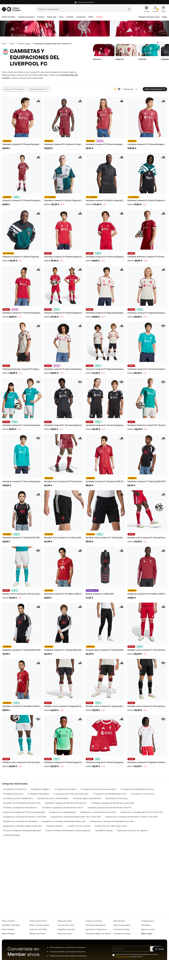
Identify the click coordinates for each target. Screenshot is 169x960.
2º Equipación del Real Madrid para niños (137, 789)
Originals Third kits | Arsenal (78, 826)
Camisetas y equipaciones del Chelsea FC (20, 808)
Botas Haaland (8, 929)
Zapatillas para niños (66, 929)
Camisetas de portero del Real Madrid (52, 798)
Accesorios (81, 17)
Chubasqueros (147, 921)
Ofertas (99, 17)
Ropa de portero (148, 929)
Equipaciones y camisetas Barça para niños (98, 812)
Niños (90, 17)
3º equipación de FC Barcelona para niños (71, 794)
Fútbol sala (51, 17)
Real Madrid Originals (104, 830)
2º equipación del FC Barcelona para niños (98, 789)
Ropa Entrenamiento (122, 925)
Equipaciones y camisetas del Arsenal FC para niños (141, 812)
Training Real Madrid (11, 835)
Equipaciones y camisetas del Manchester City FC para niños (76, 817)
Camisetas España (121, 929)
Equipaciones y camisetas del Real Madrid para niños (112, 821)
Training (40, 17)
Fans (61, 17)
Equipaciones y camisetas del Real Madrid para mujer (64, 821)
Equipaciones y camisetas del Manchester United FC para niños (131, 817)
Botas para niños (65, 921)
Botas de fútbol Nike (38, 929)
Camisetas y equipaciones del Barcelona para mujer (112, 803)
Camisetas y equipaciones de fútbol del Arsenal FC (66, 803)
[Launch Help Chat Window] (159, 949)
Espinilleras (146, 925)
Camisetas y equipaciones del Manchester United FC (109, 808)
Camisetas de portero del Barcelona (18, 798)
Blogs (164, 17)
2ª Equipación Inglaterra (40, 789)
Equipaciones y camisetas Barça (62, 812)
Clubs (11, 43)
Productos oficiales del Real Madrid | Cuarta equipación (68, 830)
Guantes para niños (66, 925)
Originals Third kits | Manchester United (110, 826)
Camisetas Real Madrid (95, 925)
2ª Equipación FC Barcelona (14, 789)
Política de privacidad (122, 956)
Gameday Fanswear (54, 826)
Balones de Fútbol (37, 933)
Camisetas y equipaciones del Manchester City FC (62, 808)
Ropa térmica (119, 921)
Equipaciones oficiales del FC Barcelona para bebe (24, 812)
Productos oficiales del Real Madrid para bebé (22, 830)
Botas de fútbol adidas (39, 925)
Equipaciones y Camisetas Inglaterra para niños (22, 826)
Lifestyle (69, 17)
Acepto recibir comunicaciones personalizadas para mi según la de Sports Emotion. (137, 955)
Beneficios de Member (84, 2)
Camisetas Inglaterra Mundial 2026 (87, 798)
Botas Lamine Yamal (38, 921)
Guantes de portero (26, 17)
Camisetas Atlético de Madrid (98, 933)
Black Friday (146, 933)
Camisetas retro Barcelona (117, 798)
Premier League (24, 43)
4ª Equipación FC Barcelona (142, 794)
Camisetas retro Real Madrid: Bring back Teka (21, 803)
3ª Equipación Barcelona (13, 794)
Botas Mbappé (8, 933)
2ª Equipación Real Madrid (65, 789)
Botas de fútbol (8, 17)
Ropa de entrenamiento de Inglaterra (132, 830)
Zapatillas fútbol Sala (11, 925)
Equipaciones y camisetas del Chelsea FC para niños (24, 817)
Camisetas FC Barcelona (96, 929)
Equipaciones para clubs (148, 17)
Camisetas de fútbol (122, 933)
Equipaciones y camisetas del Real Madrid (20, 821)
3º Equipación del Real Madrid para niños (109, 794)
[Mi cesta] (163, 9)
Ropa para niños (65, 933)
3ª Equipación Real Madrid (38, 794)
